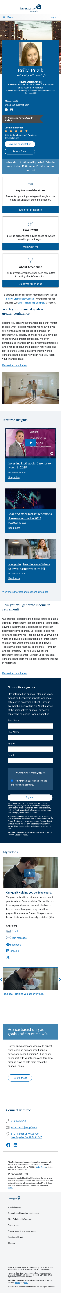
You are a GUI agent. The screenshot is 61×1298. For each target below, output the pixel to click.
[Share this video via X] (16, 957)
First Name (13, 720)
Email (11, 755)
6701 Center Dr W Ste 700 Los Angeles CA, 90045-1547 (26, 1135)
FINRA (17, 835)
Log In (53, 17)
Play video (14, 477)
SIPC (26, 835)
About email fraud (15, 1237)
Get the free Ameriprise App (32, 1259)
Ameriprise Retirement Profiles (26, 166)
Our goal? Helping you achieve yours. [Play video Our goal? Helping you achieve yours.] (24, 993)
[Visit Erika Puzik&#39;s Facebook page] (8, 1145)
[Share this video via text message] (16, 938)
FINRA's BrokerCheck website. (20, 299)
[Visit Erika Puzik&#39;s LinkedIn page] (15, 1145)
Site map (11, 1243)
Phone (11, 743)
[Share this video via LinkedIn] (16, 951)
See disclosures (12, 138)
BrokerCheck (41, 1167)
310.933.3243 (11, 100)
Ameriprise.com (14, 1207)
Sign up (30, 797)
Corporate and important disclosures (23, 1213)
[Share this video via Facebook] (16, 944)
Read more (14, 527)
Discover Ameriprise (30, 283)
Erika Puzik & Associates (30, 87)
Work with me (30, 246)
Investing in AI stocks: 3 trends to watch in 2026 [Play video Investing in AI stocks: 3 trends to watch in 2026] (29, 465)
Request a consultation (14, 365)
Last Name (13, 732)
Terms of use (13, 1225)
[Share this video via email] (16, 931)
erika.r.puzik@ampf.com (17, 105)
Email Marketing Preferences (26, 810)
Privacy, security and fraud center (22, 1231)
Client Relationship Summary (31, 303)
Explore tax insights (30, 209)
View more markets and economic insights (25, 591)
